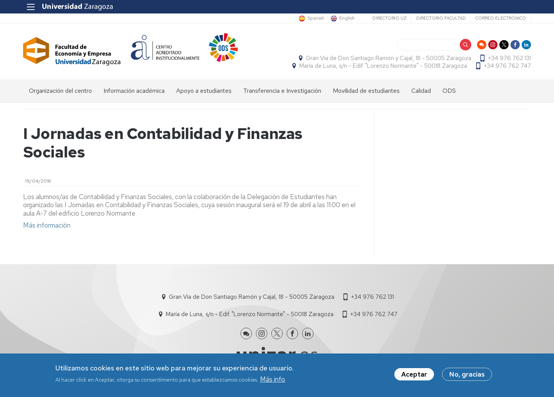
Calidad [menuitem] (421, 91)
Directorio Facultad (441, 18)
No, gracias (467, 376)
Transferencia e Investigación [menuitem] (282, 91)
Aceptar (414, 376)
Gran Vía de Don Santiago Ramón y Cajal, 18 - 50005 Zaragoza (388, 58)
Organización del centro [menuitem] (60, 91)
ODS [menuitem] (449, 91)
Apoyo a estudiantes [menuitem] (204, 91)
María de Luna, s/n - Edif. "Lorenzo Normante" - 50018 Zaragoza (383, 66)
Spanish (315, 18)
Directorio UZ (389, 18)
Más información (46, 225)
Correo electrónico (501, 18)
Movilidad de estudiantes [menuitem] (366, 91)
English (347, 18)
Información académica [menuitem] (134, 91)
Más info (272, 380)
